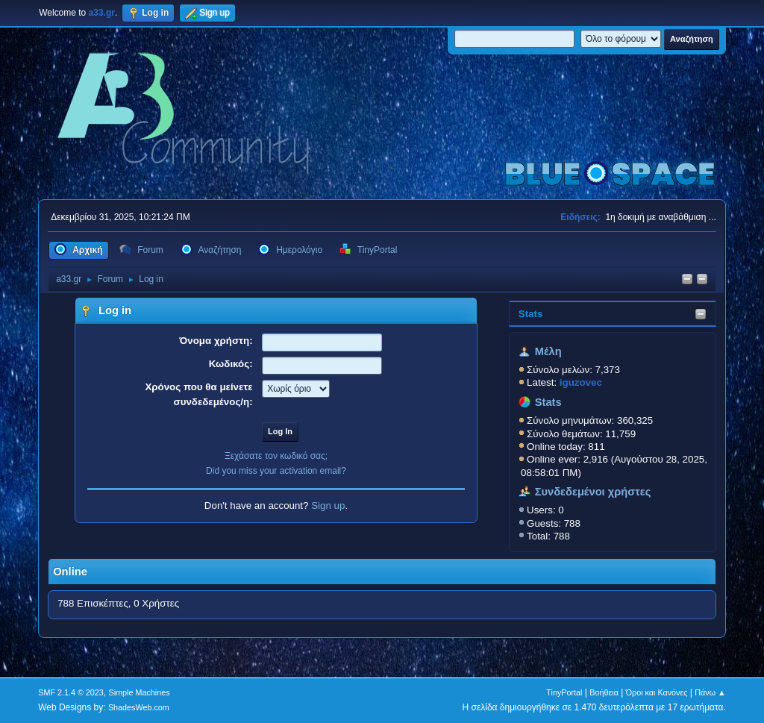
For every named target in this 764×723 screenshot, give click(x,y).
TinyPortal (564, 692)
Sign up (328, 505)
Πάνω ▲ (710, 692)
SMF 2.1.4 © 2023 (71, 692)
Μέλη (548, 351)
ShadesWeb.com (138, 707)
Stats (531, 313)
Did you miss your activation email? (276, 471)
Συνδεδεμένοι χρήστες (593, 492)
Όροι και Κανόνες (657, 692)
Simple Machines (139, 692)
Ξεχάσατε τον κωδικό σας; (276, 456)
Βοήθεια (604, 692)
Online (70, 572)
